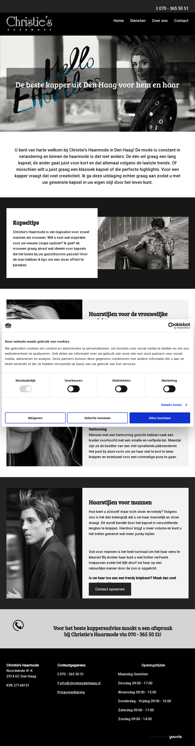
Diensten (138, 20)
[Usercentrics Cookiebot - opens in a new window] (171, 326)
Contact (181, 20)
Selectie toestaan (97, 418)
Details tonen (171, 405)
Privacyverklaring (71, 692)
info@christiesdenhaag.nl (80, 683)
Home (119, 20)
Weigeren (35, 418)
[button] (110, 589)
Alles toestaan (160, 418)
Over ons (160, 20)
